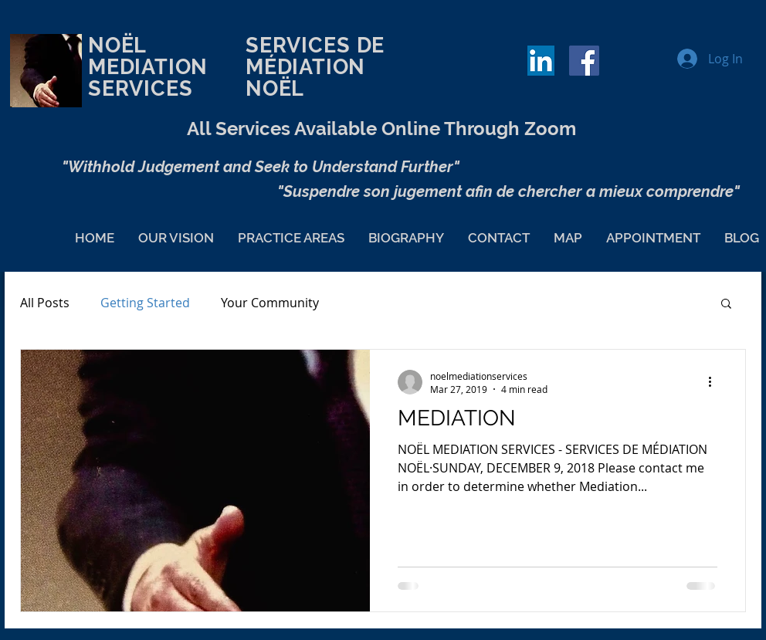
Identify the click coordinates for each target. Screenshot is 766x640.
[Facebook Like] (643, 68)
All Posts (44, 302)
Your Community (270, 302)
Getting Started (145, 302)
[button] (726, 304)
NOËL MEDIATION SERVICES (166, 77)
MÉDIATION (305, 67)
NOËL (275, 88)
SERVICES (301, 45)
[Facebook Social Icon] (584, 61)
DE (420, 45)
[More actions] (715, 382)
